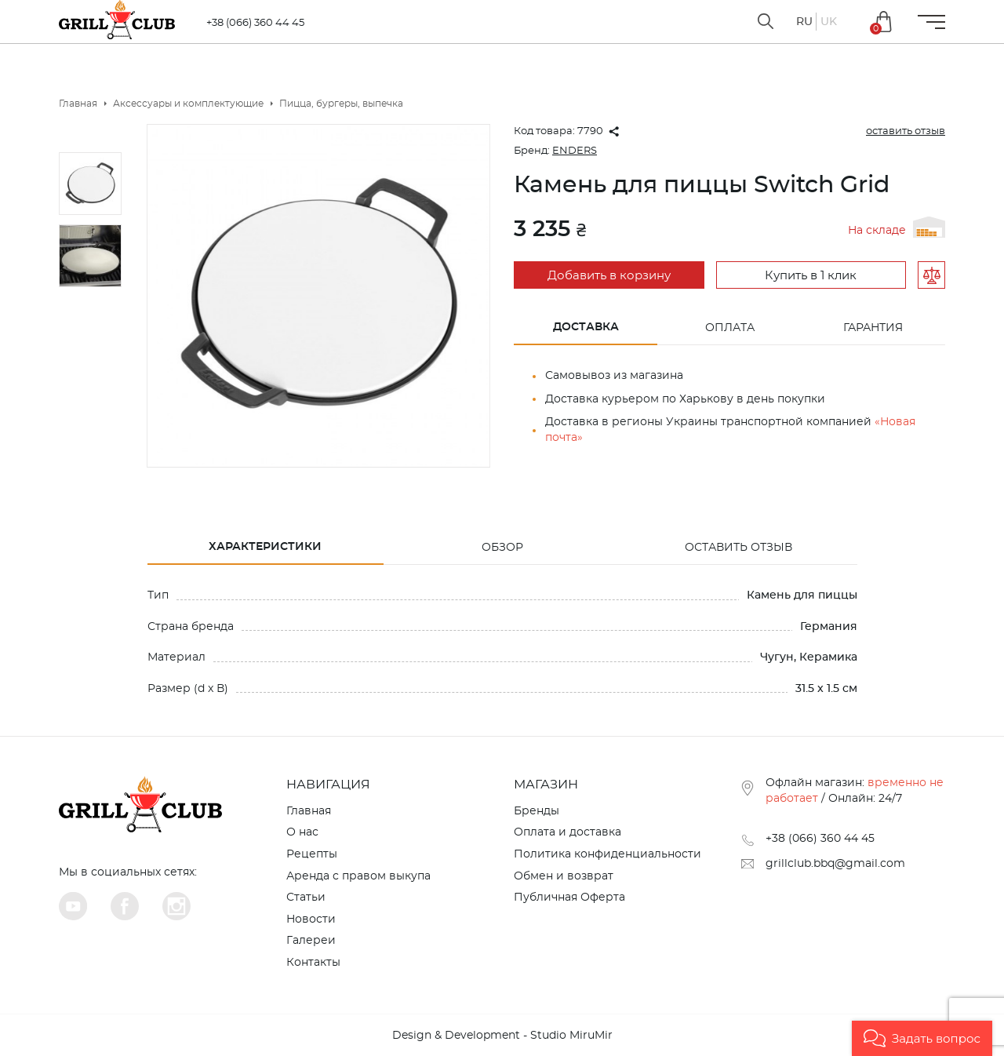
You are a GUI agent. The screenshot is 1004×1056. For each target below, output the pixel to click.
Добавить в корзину (609, 276)
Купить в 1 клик (811, 276)
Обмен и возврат (563, 876)
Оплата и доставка (567, 832)
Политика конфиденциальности (607, 854)
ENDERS (574, 151)
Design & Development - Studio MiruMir (502, 1035)
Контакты (313, 962)
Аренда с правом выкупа (358, 876)
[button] (922, 1038)
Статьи (306, 897)
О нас (302, 832)
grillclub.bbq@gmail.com (835, 863)
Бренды (536, 811)
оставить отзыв (905, 131)
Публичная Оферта (569, 897)
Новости (311, 919)
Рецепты (311, 854)
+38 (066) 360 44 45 (255, 23)
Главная (308, 811)
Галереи (311, 940)
